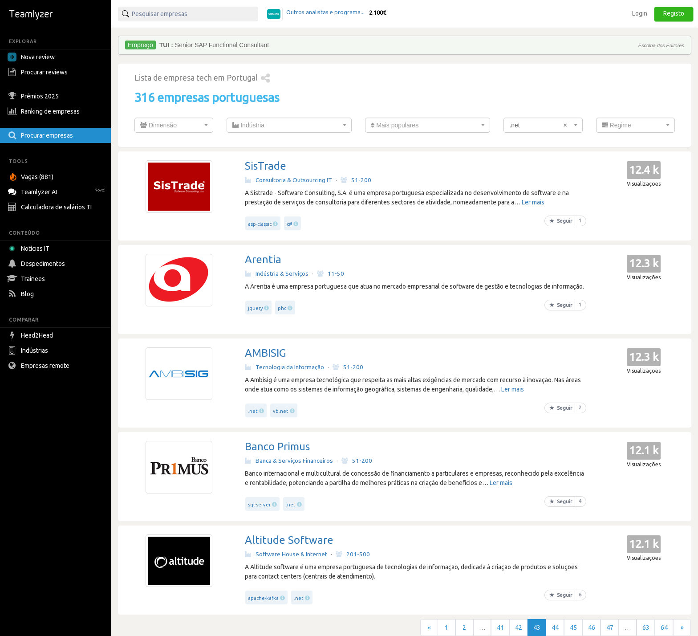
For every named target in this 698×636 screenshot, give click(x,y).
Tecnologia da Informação (284, 367)
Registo (673, 13)
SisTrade (265, 166)
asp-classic (260, 224)
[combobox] (173, 125)
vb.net (280, 411)
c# (289, 224)
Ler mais (533, 202)
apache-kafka (263, 598)
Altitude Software (289, 540)
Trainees (27, 278)
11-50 (330, 273)
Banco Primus (277, 446)
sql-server (259, 504)
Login (639, 13)
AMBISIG (265, 353)
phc (282, 308)
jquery (255, 308)
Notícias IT (30, 248)
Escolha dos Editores (661, 45)
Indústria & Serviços (276, 273)
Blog (22, 294)
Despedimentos (37, 263)
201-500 (353, 554)
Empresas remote (39, 365)
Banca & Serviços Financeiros (289, 460)
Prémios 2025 (34, 96)
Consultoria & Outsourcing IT (288, 179)
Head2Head (31, 335)
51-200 (356, 179)
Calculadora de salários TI (51, 207)
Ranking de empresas (45, 111)
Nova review (31, 57)
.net (253, 411)
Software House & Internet (286, 554)
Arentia (263, 259)
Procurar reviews (39, 72)
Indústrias (29, 350)
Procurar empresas (41, 135)
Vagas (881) (31, 176)
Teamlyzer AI (58, 191)
